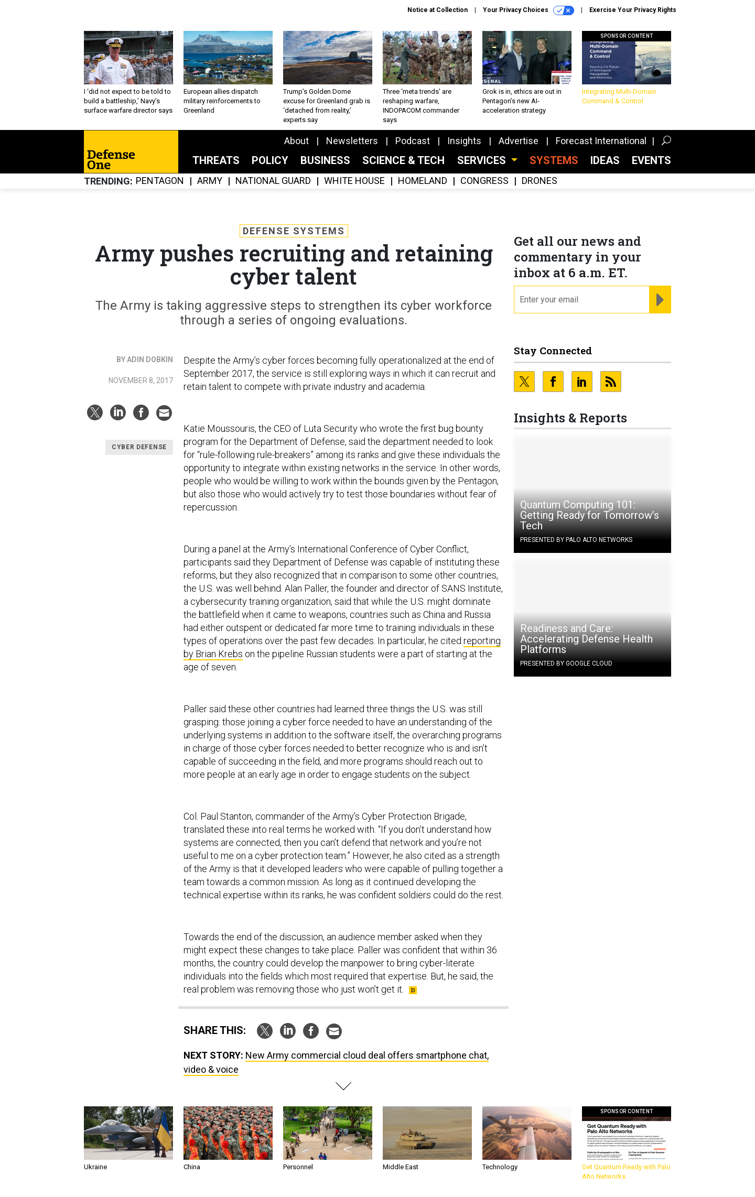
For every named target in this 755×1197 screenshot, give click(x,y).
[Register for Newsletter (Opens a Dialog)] (660, 299)
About (296, 140)
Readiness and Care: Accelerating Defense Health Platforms (586, 639)
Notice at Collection (437, 10)
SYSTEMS (554, 160)
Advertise (518, 140)
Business (325, 160)
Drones (539, 181)
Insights (464, 140)
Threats (216, 160)
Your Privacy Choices (528, 10)
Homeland (422, 181)
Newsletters (352, 140)
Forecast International (601, 140)
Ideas (605, 160)
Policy (270, 160)
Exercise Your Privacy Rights (632, 10)
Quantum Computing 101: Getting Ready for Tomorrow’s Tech (589, 515)
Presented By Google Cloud (566, 663)
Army (209, 181)
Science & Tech (403, 160)
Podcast (412, 140)
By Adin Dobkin (144, 359)
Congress (484, 181)
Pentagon (160, 181)
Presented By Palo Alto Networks (576, 539)
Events (651, 160)
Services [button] (483, 160)
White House (354, 181)
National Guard (273, 181)
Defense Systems (294, 230)
